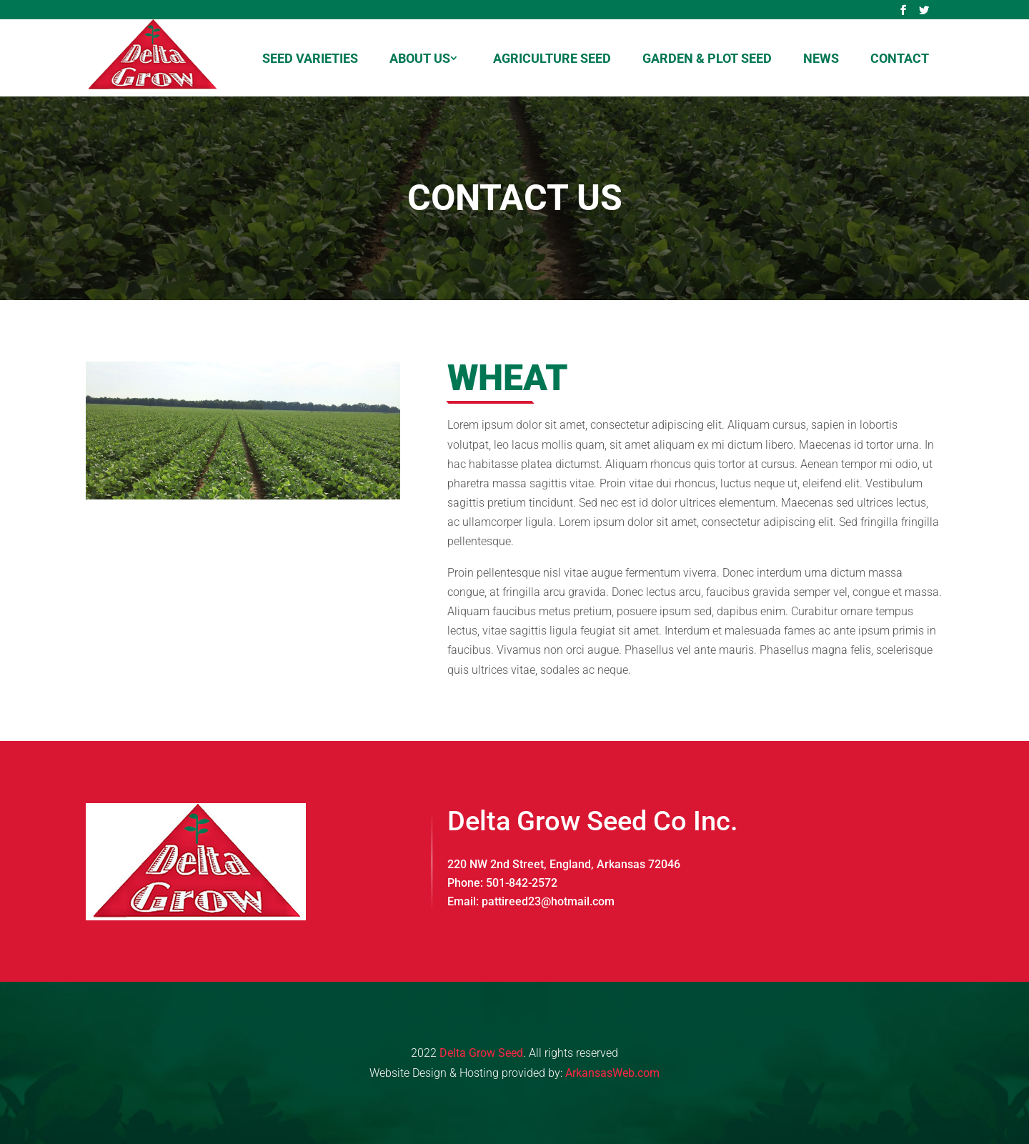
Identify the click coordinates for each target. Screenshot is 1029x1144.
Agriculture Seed (552, 58)
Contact (899, 58)
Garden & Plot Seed (707, 58)
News (821, 58)
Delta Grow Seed (481, 1053)
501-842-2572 (521, 883)
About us (419, 58)
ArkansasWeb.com (612, 1073)
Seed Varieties (310, 58)
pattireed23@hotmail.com (548, 901)
